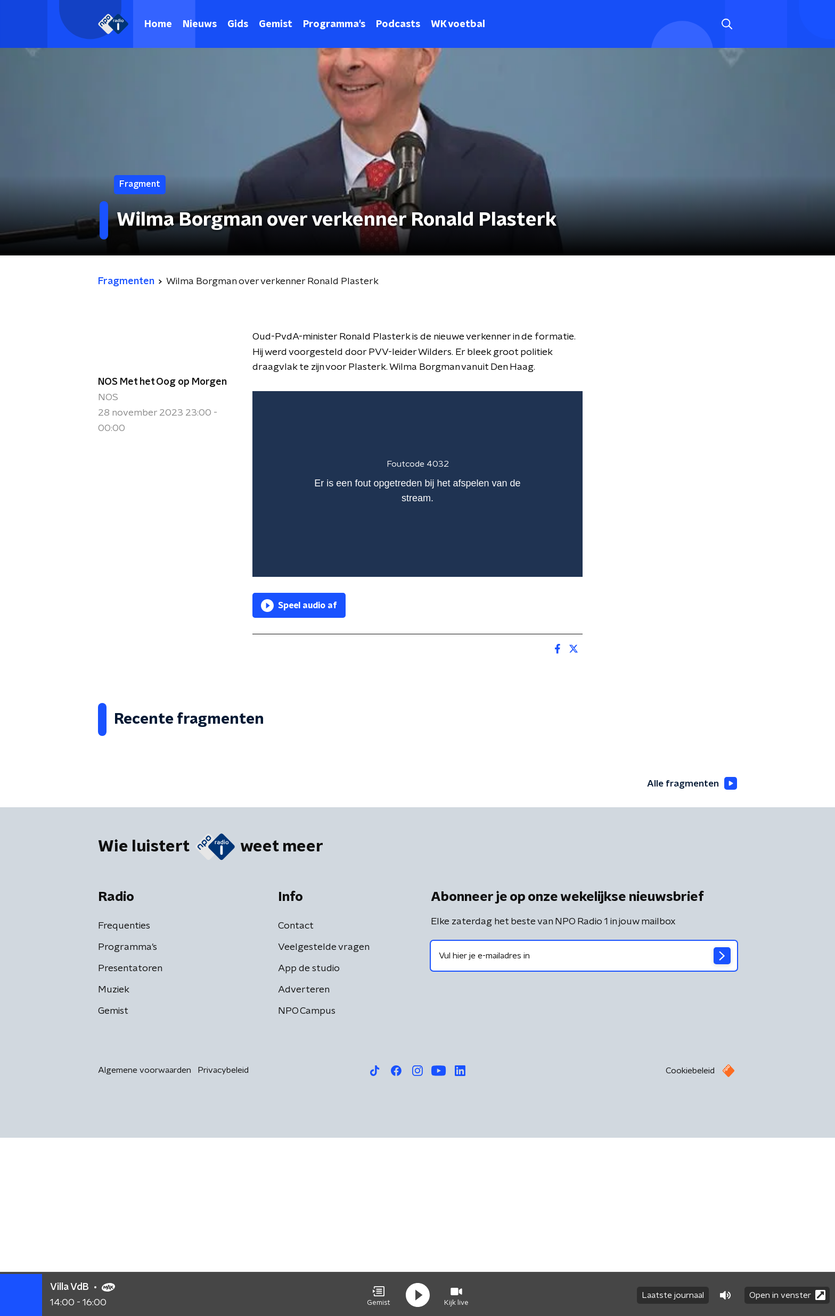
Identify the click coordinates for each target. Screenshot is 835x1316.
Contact (296, 1104)
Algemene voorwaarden (144, 1248)
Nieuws (200, 24)
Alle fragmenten (690, 961)
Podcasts (398, 24)
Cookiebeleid (690, 1249)
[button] (379, 1294)
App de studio (309, 1147)
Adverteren (304, 1168)
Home (158, 24)
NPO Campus (306, 1189)
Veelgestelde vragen (324, 1125)
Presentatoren (130, 1147)
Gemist (275, 24)
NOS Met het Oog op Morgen (162, 382)
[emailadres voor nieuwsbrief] (584, 1134)
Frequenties (124, 1104)
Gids (237, 24)
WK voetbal (458, 24)
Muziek (113, 1168)
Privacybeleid (223, 1248)
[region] (417, 484)
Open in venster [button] (787, 1293)
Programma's (334, 24)
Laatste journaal (673, 1293)
